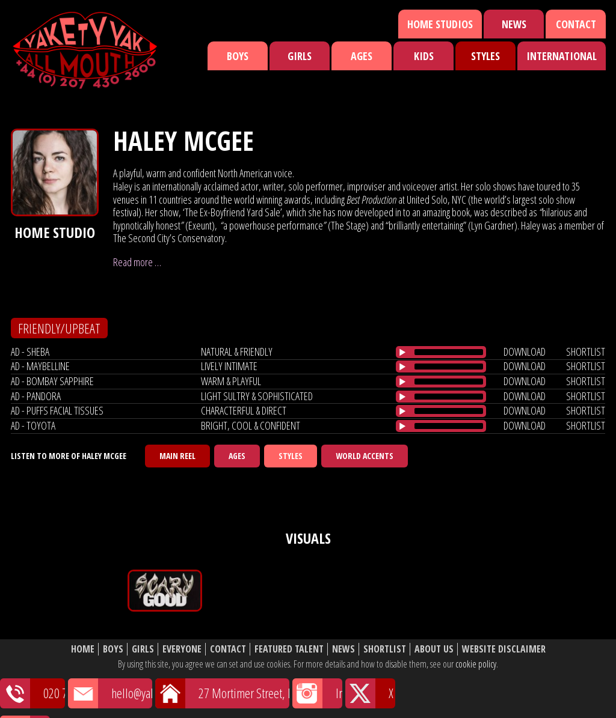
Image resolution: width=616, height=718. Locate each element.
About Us (434, 649)
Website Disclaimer (504, 649)
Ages (361, 56)
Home (82, 649)
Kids (424, 56)
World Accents (364, 455)
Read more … (137, 262)
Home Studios (440, 24)
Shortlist (384, 649)
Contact (576, 24)
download (525, 351)
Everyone (182, 649)
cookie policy (475, 664)
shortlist (585, 351)
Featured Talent (289, 649)
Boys (237, 56)
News (514, 24)
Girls (300, 56)
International (561, 56)
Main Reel (177, 455)
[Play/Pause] (402, 352)
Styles (485, 56)
